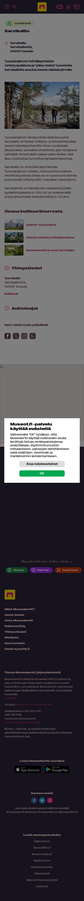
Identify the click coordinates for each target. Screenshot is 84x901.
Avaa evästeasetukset (42, 463)
